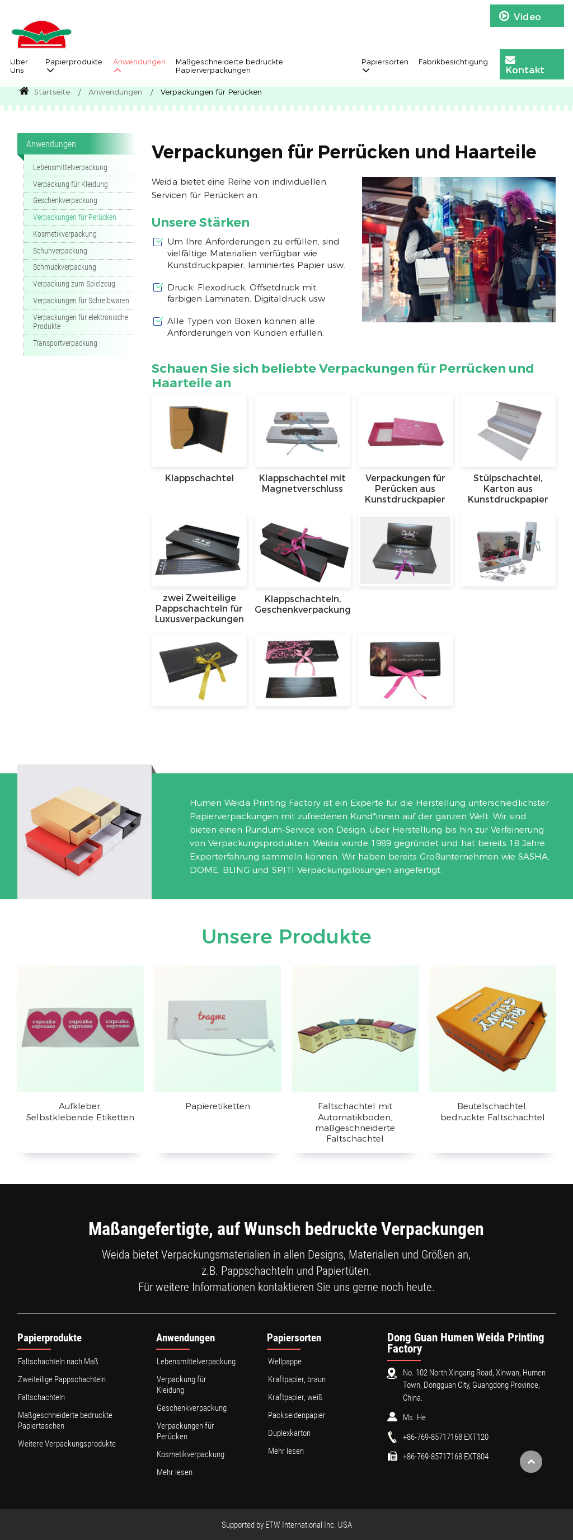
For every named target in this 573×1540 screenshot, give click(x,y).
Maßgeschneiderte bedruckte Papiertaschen (65, 1420)
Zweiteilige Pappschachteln (62, 1379)
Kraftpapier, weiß (295, 1397)
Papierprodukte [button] (73, 62)
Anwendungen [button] (139, 62)
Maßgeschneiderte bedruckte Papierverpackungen (229, 66)
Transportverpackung (65, 343)
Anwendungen (115, 91)
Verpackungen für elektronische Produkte (80, 322)
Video (520, 16)
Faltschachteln (41, 1397)
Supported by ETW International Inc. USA (287, 1525)
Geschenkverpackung (65, 200)
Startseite (44, 91)
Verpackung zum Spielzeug (74, 284)
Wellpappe (285, 1361)
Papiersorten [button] (384, 62)
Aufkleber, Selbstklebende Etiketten (80, 1111)
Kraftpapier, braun (297, 1379)
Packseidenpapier (297, 1415)
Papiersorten (294, 1337)
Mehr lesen (174, 1472)
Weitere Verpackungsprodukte (67, 1444)
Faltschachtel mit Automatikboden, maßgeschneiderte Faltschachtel (355, 1122)
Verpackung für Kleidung (70, 184)
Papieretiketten (217, 1106)
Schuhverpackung (60, 251)
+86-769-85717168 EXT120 (446, 1437)
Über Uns (19, 66)
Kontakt (524, 65)
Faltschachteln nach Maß (58, 1361)
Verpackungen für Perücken (74, 217)
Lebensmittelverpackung (70, 167)
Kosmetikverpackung (65, 234)
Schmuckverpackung (64, 267)
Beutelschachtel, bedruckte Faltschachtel (492, 1111)
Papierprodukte (49, 1337)
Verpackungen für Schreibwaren (81, 301)
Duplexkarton (289, 1433)
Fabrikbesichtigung (453, 62)
